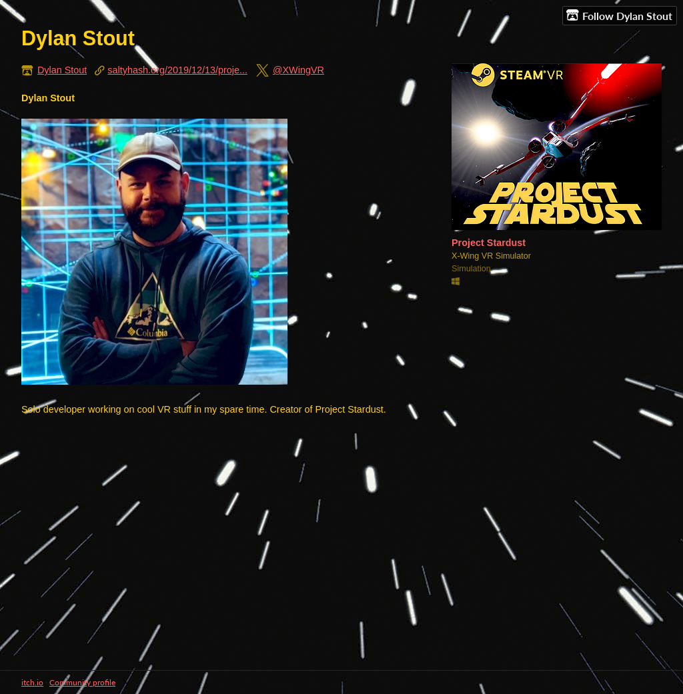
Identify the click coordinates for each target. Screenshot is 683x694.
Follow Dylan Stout (619, 15)
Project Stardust (489, 242)
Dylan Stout (62, 70)
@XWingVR (298, 70)
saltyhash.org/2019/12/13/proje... (177, 70)
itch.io (32, 682)
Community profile (82, 682)
